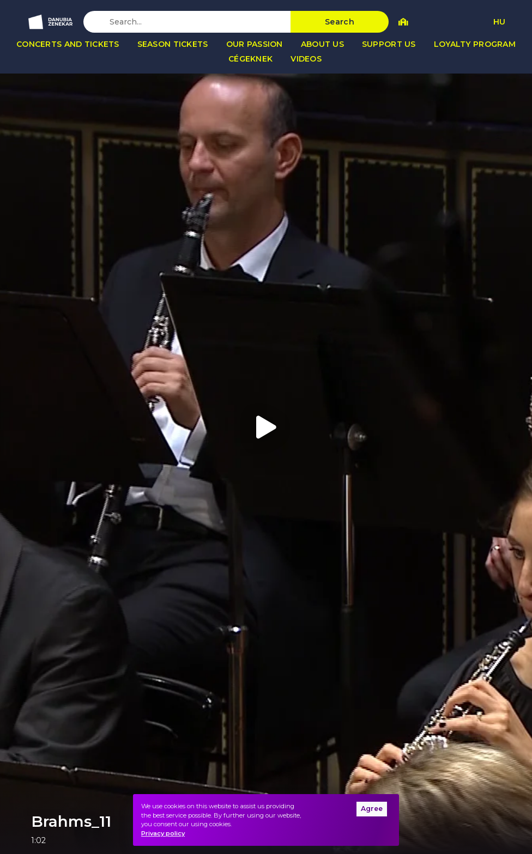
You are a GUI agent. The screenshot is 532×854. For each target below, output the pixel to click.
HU (499, 22)
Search (339, 22)
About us (322, 44)
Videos (306, 59)
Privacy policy (163, 833)
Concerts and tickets (67, 44)
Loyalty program (475, 44)
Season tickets (172, 44)
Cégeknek (250, 59)
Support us (389, 44)
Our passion (254, 44)
